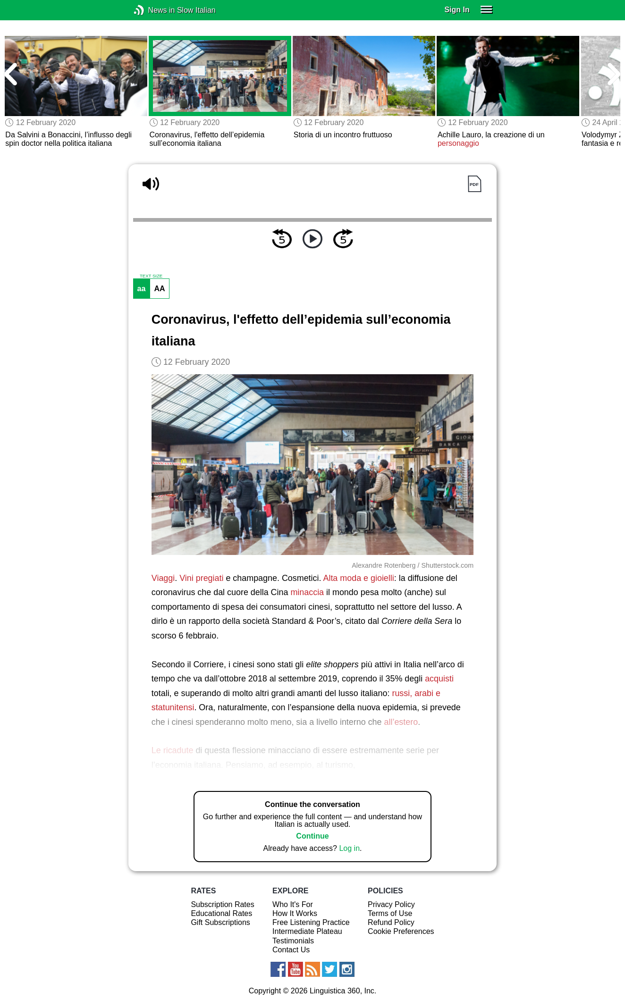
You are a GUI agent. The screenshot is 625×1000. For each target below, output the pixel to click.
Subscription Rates (222, 904)
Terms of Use (390, 913)
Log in (349, 848)
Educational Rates (221, 913)
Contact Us (291, 950)
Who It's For (292, 904)
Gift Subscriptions (220, 922)
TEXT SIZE (151, 276)
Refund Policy (391, 922)
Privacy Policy (391, 904)
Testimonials (293, 941)
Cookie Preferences (401, 931)
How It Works (294, 913)
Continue (312, 836)
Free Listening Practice (311, 922)
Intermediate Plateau (307, 931)
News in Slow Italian (153, 10)
